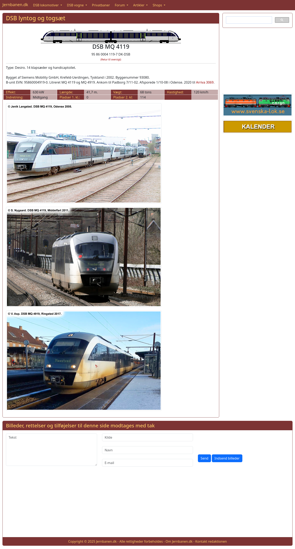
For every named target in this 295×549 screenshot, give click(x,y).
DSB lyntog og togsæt (35, 18)
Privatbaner (101, 5)
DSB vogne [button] (76, 5)
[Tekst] (51, 450)
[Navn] (147, 450)
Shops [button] (158, 5)
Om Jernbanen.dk (179, 541)
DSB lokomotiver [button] (46, 5)
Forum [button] (120, 5)
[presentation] (229, 441)
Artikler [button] (139, 5)
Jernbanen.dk (15, 4)
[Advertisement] (257, 59)
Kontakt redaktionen (211, 541)
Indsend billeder (226, 458)
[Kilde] (147, 437)
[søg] (248, 20)
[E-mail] (147, 463)
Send (204, 458)
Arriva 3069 (204, 82)
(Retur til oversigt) (111, 59)
